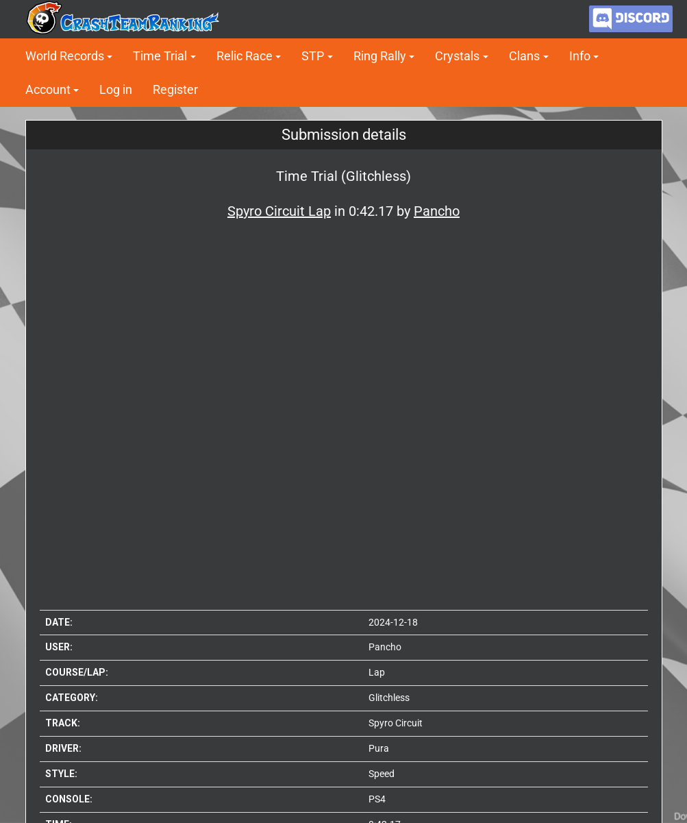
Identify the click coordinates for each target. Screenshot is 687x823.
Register (175, 89)
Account (48, 89)
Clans (524, 56)
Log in (115, 89)
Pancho (385, 646)
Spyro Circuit (396, 722)
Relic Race (244, 56)
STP (312, 56)
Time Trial (160, 56)
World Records (64, 56)
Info (579, 56)
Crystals (457, 56)
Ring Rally (379, 56)
